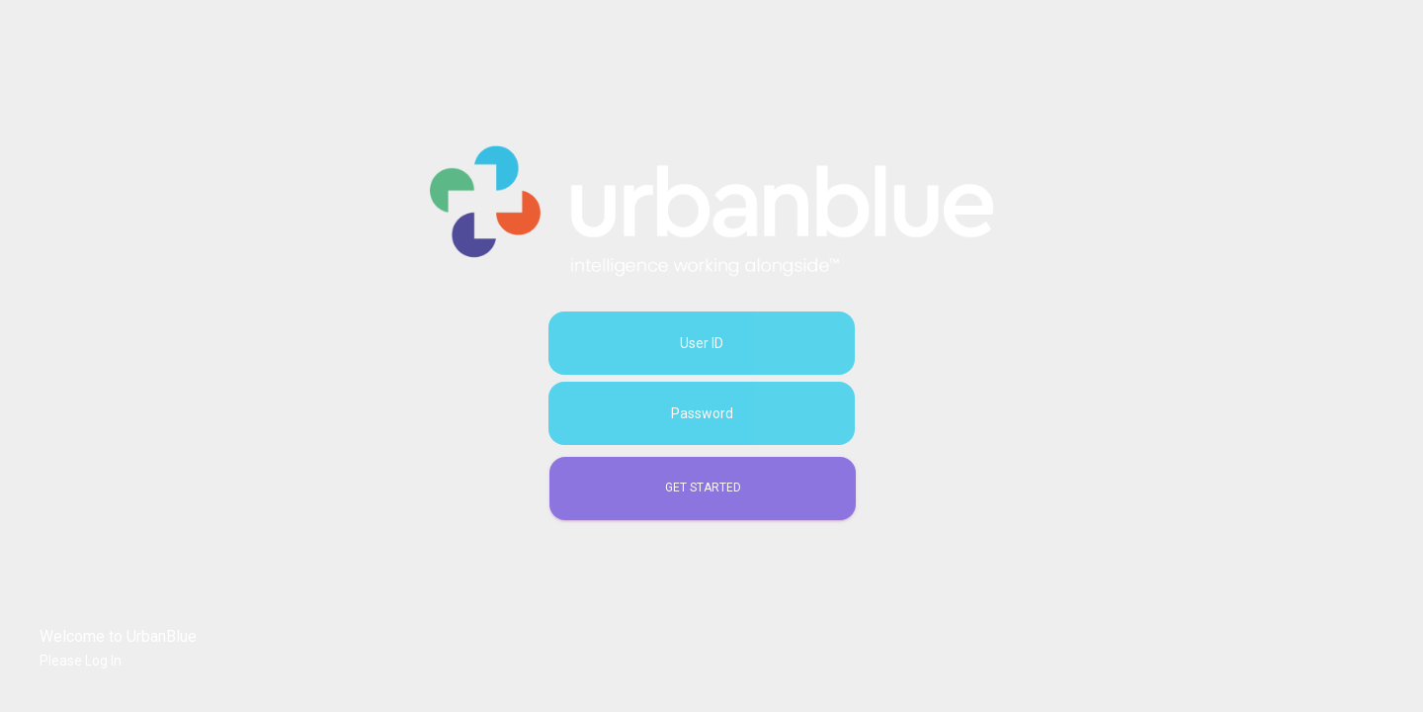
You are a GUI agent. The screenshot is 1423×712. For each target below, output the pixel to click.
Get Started (703, 487)
